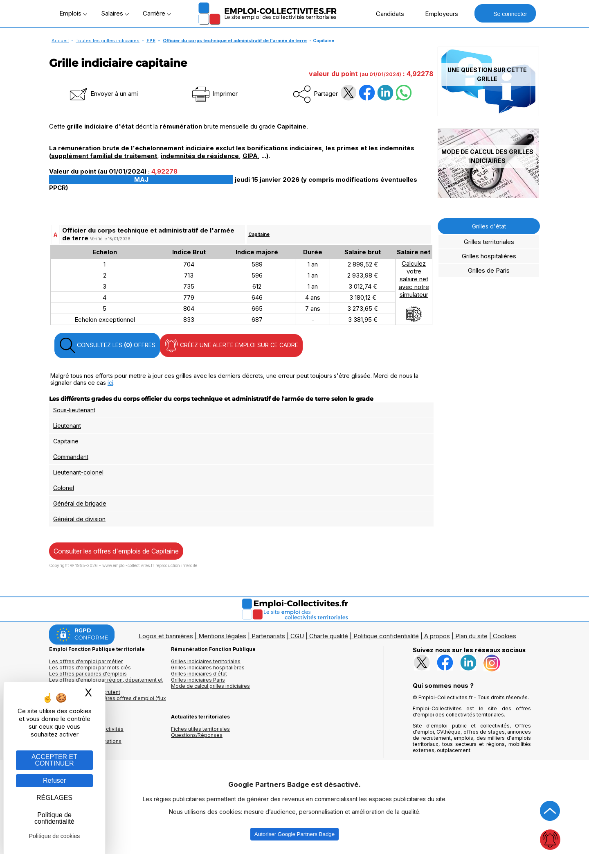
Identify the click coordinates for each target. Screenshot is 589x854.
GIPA (250, 156)
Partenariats (268, 636)
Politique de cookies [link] (54, 836)
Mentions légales (222, 636)
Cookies (504, 636)
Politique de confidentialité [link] (54, 818)
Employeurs (437, 13)
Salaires (115, 13)
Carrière (157, 13)
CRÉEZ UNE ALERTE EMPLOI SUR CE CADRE (231, 345)
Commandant (70, 456)
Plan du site (471, 636)
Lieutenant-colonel (78, 472)
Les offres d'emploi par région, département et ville (106, 683)
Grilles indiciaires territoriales (206, 661)
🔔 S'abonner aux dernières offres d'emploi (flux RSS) (107, 701)
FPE (150, 40)
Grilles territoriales (489, 242)
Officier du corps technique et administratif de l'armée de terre (235, 40)
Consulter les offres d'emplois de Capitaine (116, 551)
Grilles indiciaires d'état (199, 674)
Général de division (79, 518)
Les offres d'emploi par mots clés (90, 667)
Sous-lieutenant (74, 410)
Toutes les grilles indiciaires (107, 40)
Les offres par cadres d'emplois (88, 674)
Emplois (73, 13)
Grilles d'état (489, 226)
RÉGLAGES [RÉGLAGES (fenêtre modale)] (54, 797)
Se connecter (505, 13)
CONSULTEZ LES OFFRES (107, 345)
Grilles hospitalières (489, 256)
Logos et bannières (166, 636)
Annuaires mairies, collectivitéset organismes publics (86, 732)
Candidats (385, 13)
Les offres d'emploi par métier (86, 661)
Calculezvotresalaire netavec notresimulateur (414, 291)
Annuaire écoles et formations (85, 741)
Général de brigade (79, 503)
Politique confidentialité (386, 636)
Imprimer (214, 93)
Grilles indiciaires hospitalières (208, 667)
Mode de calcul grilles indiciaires (210, 686)
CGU (297, 636)
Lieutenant (67, 425)
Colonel (63, 487)
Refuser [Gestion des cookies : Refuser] (54, 780)
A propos (437, 636)
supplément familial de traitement (104, 156)
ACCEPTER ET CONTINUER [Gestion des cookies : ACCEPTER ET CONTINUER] (54, 760)
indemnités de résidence (200, 156)
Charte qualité (328, 636)
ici (110, 382)
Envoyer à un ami (103, 93)
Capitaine (259, 234)
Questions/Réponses (197, 735)
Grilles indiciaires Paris (198, 680)
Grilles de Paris (489, 270)
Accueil (60, 40)
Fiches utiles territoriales (200, 729)
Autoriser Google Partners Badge (294, 834)
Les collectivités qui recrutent (84, 692)
